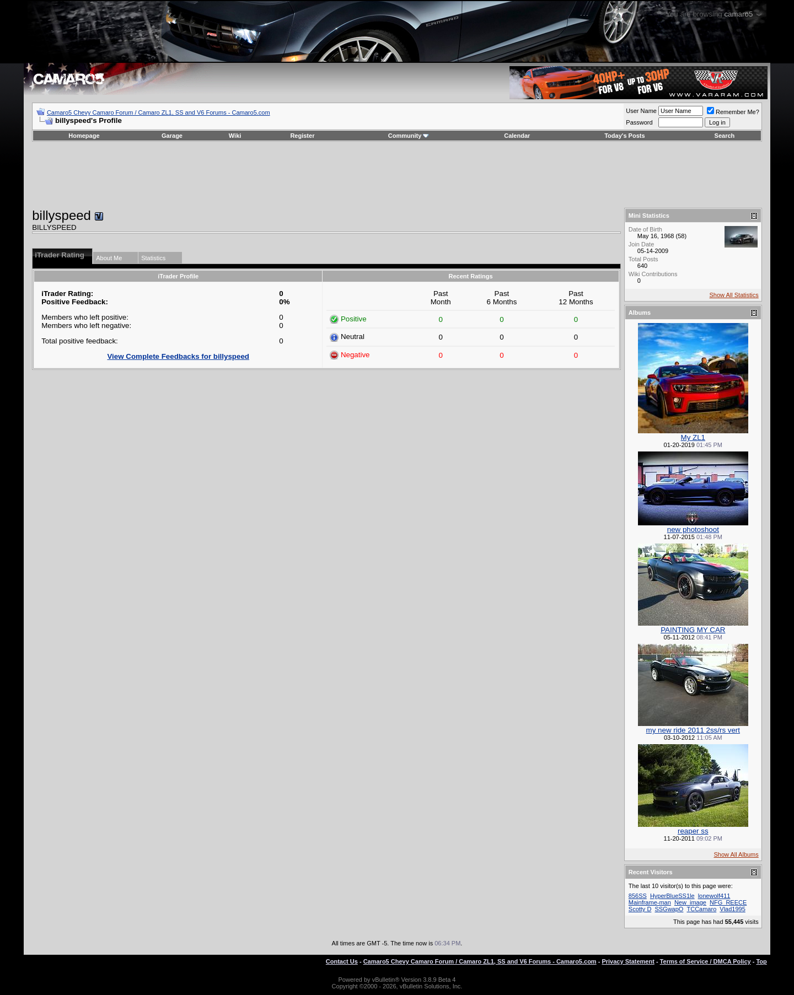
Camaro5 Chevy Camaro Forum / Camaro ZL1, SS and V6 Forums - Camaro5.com (158, 112)
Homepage (83, 135)
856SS (638, 895)
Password (639, 122)
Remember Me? (733, 112)
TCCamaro (701, 909)
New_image (690, 902)
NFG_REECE (728, 902)
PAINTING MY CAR (693, 630)
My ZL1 (693, 437)
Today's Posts (624, 135)
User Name (641, 110)
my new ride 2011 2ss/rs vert (693, 730)
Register (302, 135)
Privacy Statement (628, 961)
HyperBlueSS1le (672, 895)
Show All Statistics (734, 295)
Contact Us (342, 961)
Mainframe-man (650, 902)
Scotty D (640, 909)
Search (725, 135)
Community (409, 135)
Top (761, 961)
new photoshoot (693, 529)
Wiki (235, 135)
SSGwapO (668, 909)
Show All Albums (735, 854)
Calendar (517, 135)
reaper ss (693, 831)
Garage (172, 135)
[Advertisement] (397, 175)
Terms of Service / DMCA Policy (705, 961)
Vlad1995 (732, 909)
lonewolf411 (714, 895)
